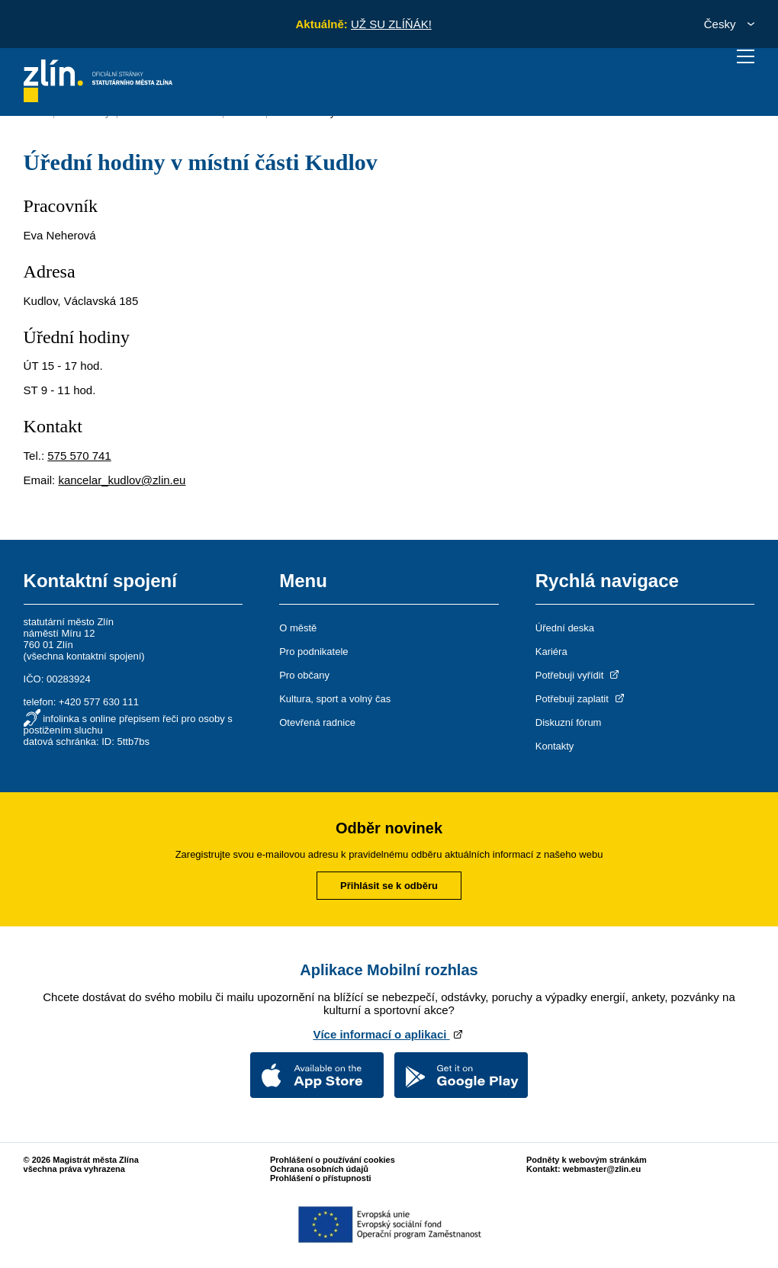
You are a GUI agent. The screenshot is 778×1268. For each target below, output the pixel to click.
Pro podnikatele (313, 651)
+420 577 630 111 (99, 702)
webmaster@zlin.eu (602, 1168)
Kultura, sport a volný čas (335, 699)
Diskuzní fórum (568, 722)
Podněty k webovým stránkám (586, 1159)
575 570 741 (79, 455)
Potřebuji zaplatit (581, 699)
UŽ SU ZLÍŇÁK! (391, 24)
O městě (298, 628)
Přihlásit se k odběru (389, 885)
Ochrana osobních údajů (319, 1168)
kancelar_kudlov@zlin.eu (121, 479)
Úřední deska (564, 628)
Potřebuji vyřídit (578, 675)
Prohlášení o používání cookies (332, 1159)
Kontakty (554, 746)
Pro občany (304, 675)
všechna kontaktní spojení (84, 656)
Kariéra (551, 651)
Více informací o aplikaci (389, 1034)
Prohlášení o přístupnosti (320, 1178)
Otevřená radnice (317, 722)
